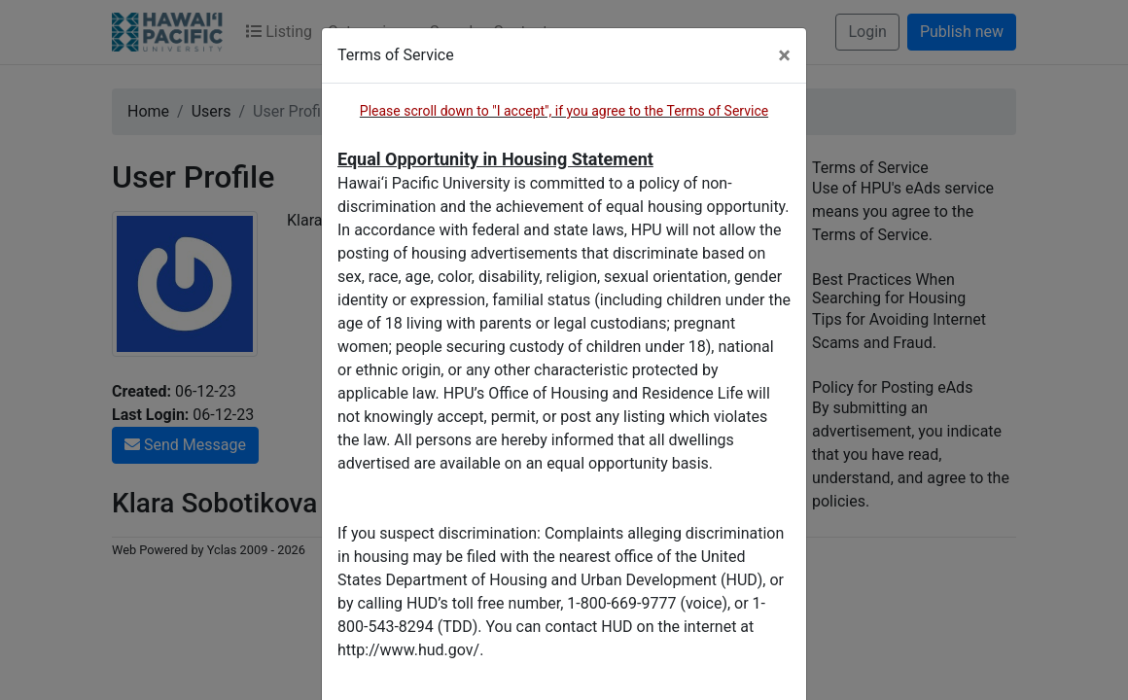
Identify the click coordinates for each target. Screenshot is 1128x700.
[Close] (784, 55)
